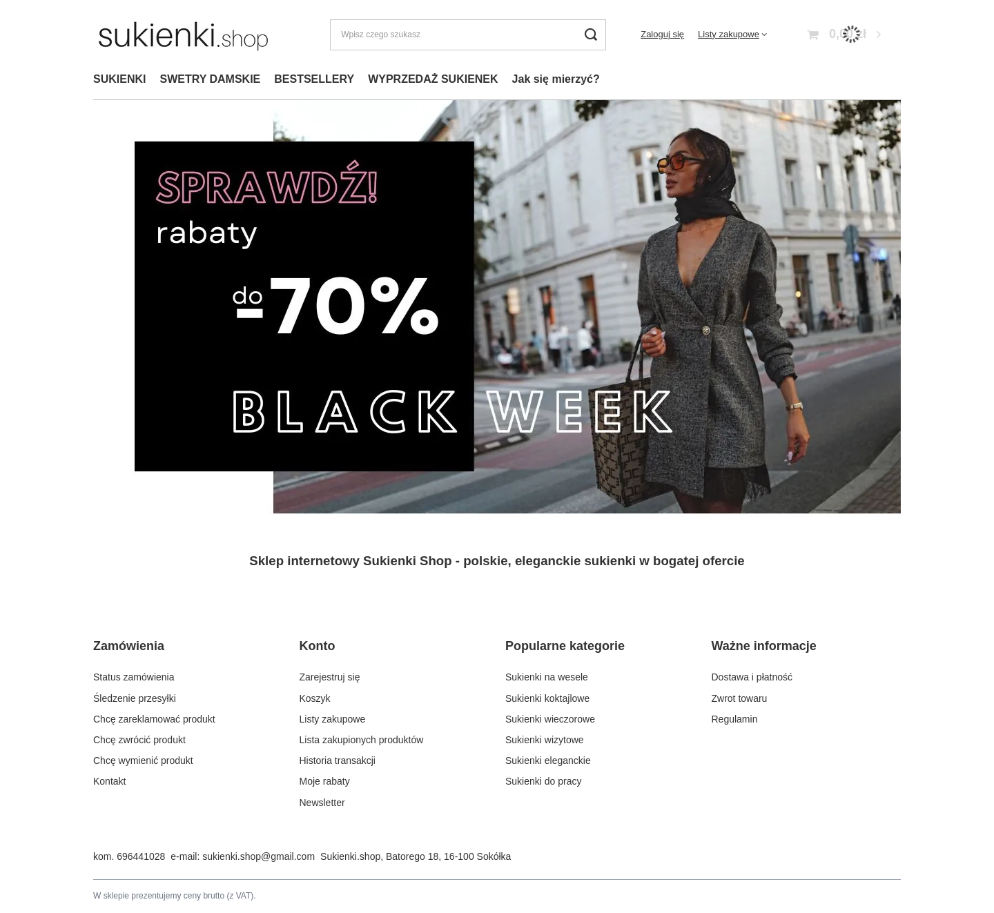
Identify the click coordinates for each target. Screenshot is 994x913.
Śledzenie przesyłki (134, 698)
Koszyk (315, 698)
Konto (317, 646)
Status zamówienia (134, 677)
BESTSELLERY (314, 79)
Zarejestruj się (330, 677)
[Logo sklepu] (183, 34)
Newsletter (322, 802)
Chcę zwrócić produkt (139, 739)
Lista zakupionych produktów (362, 739)
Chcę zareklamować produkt (154, 719)
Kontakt (109, 781)
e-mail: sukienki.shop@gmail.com (242, 856)
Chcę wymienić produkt (143, 760)
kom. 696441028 (129, 856)
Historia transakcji (338, 760)
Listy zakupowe (728, 34)
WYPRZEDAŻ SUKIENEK (433, 79)
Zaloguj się (662, 34)
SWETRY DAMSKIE (209, 79)
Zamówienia (128, 646)
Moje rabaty (325, 781)
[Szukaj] (590, 34)
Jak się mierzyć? (556, 79)
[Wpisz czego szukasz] (468, 34)
